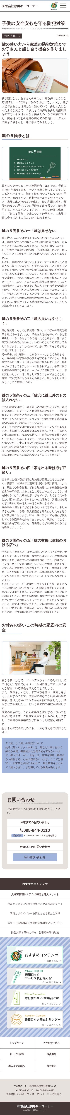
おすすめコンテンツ (35, 883)
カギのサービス (51, 1043)
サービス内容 (17, 1054)
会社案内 (51, 1066)
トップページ (17, 1043)
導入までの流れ (16, 1066)
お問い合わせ (35, 857)
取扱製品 (51, 1054)
